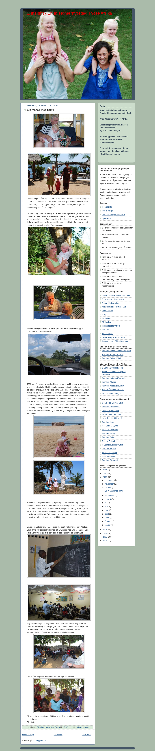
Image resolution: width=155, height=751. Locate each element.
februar (108, 521)
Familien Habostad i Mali (112, 355)
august (108, 499)
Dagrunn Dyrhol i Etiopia (112, 368)
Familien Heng (108, 433)
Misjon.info (106, 322)
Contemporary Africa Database (115, 341)
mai (107, 510)
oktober (108, 488)
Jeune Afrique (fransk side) (113, 337)
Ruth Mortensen (109, 456)
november (109, 484)
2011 (105, 470)
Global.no (106, 318)
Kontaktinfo (107, 207)
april (107, 514)
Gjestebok (106, 218)
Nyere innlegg (28, 735)
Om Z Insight (107, 211)
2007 (105, 533)
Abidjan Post (107, 334)
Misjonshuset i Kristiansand (114, 307)
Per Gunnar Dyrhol (110, 426)
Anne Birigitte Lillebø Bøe (113, 418)
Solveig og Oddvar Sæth (112, 403)
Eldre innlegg (87, 735)
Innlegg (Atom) (39, 740)
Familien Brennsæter (111, 407)
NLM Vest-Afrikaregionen (113, 299)
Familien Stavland (110, 460)
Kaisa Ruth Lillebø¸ (110, 430)
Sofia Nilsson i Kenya (111, 393)
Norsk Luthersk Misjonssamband (116, 295)
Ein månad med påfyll (40, 109)
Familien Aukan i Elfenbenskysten (116, 351)
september (110, 495)
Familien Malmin (109, 382)
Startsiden (58, 735)
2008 (105, 530)
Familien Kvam (108, 422)
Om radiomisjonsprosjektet (113, 214)
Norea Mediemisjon (110, 303)
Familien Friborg (109, 437)
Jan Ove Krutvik (109, 449)
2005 (105, 541)
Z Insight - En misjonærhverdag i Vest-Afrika (69, 13)
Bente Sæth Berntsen (111, 414)
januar (108, 525)
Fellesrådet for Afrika (111, 326)
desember (109, 480)
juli (106, 503)
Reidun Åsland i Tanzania (113, 390)
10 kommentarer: (83, 727)
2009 (105, 477)
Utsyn (104, 314)
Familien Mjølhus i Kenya (113, 386)
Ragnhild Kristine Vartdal (112, 445)
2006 (105, 537)
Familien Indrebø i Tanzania (114, 378)
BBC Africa (107, 330)
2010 (105, 473)
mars (107, 517)
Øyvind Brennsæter (110, 411)
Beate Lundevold (109, 453)
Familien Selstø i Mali (111, 358)
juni (107, 506)
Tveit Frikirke (107, 311)
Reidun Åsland (108, 441)
